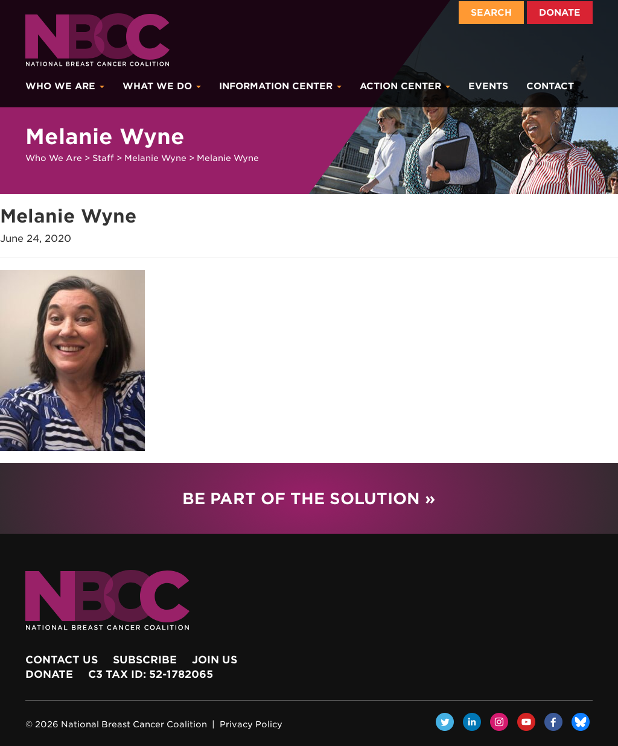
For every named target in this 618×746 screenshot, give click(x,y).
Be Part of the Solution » (308, 498)
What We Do (162, 86)
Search (491, 12)
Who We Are (64, 86)
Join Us (214, 660)
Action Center (405, 86)
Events (488, 86)
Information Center (280, 86)
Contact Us (61, 660)
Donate (560, 12)
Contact (550, 86)
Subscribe (145, 660)
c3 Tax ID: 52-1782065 (150, 674)
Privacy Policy (251, 724)
